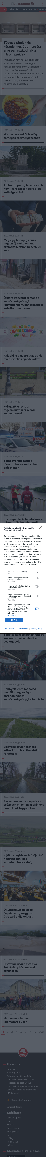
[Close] (41, 528)
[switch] (37, 578)
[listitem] (23, 572)
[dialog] (23, 578)
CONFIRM (14, 620)
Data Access (23, 629)
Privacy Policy (36, 629)
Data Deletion (9, 629)
